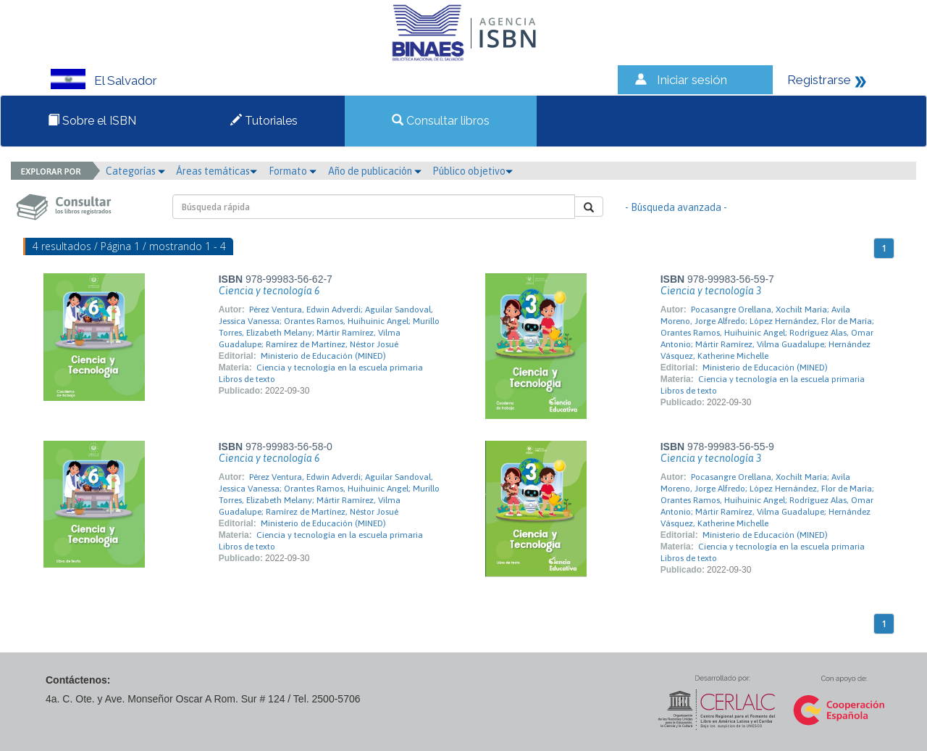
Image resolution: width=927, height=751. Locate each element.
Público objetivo (472, 171)
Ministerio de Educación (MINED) (323, 356)
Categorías (135, 171)
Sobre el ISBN (92, 121)
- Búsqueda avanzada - (676, 207)
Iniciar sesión (692, 79)
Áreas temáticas (216, 171)
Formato (292, 171)
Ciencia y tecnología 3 (710, 290)
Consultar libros (441, 121)
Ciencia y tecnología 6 (269, 290)
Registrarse (819, 79)
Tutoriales (264, 121)
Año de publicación (374, 171)
